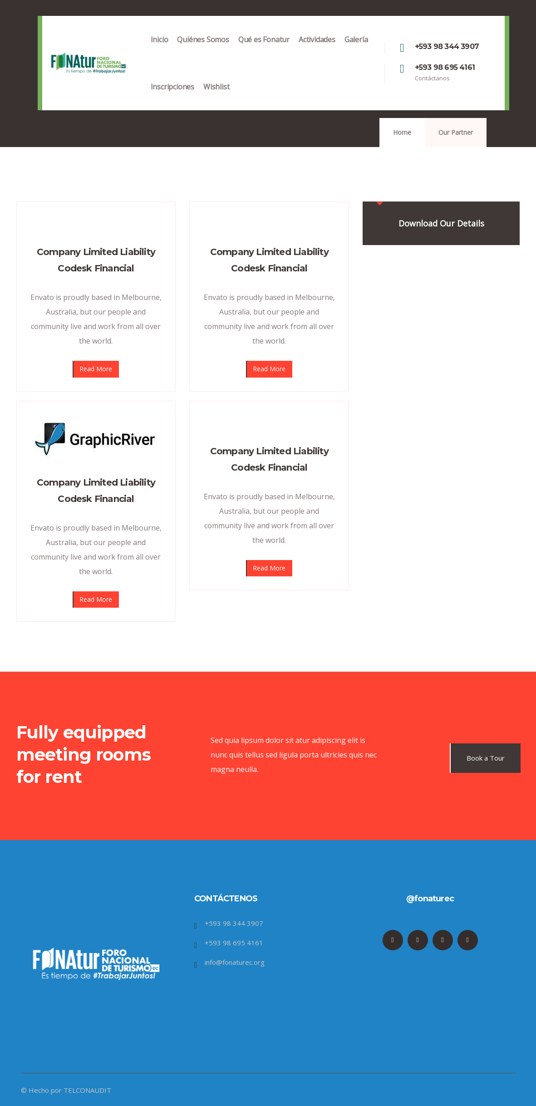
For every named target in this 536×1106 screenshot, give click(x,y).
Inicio (159, 48)
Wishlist (216, 96)
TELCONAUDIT (87, 1090)
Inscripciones (172, 96)
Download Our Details (441, 223)
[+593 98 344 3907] (402, 48)
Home (402, 132)
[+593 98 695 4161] (402, 69)
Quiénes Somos (203, 48)
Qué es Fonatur (264, 48)
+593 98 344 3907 (447, 46)
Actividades (317, 48)
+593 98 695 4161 (445, 67)
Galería (356, 48)
